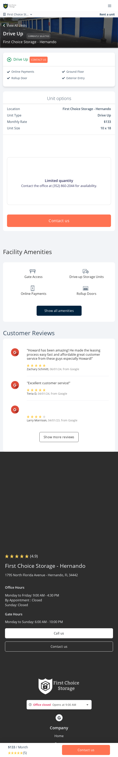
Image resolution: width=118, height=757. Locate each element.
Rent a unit (107, 14)
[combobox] (59, 704)
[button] (59, 717)
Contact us (59, 220)
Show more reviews (59, 437)
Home (59, 736)
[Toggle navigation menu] (111, 5)
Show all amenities (59, 311)
